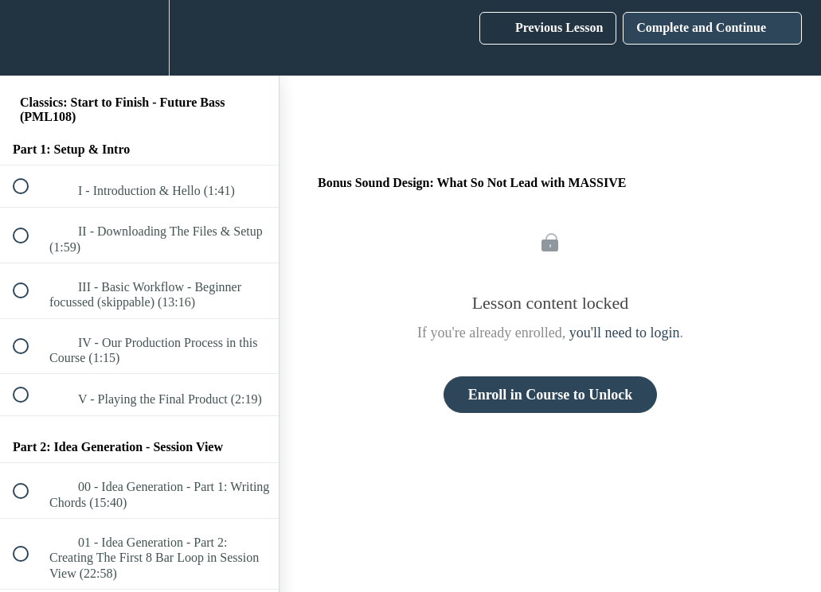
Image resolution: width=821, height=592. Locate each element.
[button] (29, 38)
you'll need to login (624, 333)
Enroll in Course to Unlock (550, 395)
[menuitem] (139, 38)
